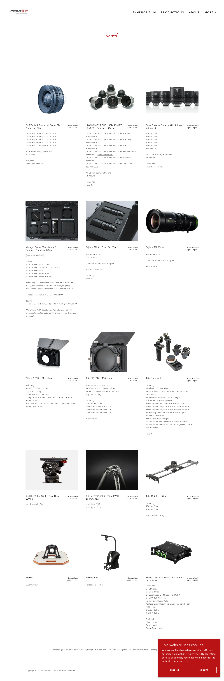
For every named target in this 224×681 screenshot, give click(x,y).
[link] (18, 11)
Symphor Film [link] (144, 12)
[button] (210, 12)
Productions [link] (172, 12)
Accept (203, 670)
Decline (175, 670)
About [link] (194, 12)
